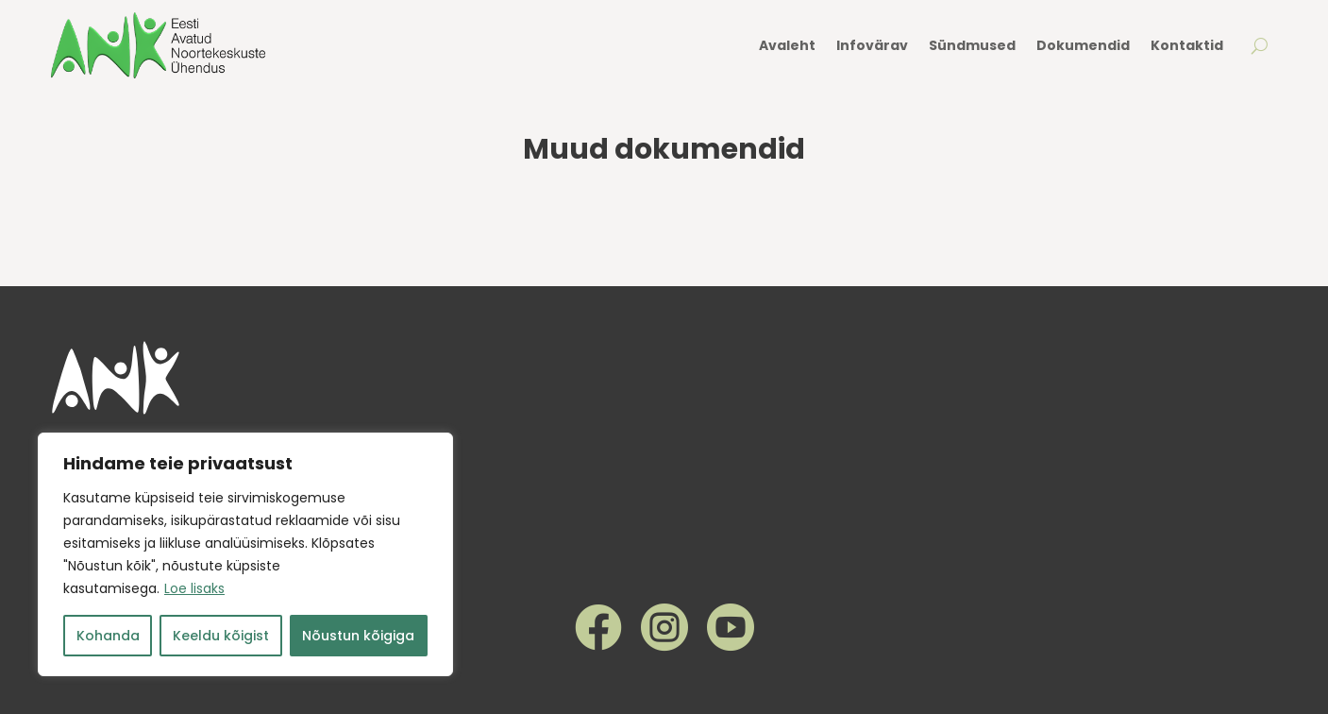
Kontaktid (1187, 45)
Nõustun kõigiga (358, 635)
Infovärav (872, 45)
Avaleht (787, 45)
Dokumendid (1083, 45)
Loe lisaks (194, 588)
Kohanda (108, 635)
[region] (245, 554)
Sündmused (972, 45)
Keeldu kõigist (221, 635)
